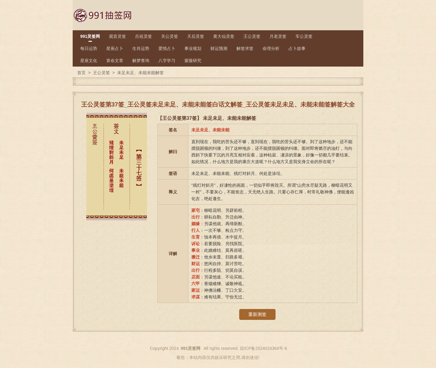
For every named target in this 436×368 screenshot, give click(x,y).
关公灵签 (169, 36)
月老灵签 (277, 36)
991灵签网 (90, 36)
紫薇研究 (192, 60)
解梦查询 (140, 60)
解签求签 (244, 48)
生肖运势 (140, 48)
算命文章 (114, 60)
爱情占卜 (166, 48)
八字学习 (166, 60)
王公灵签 (251, 36)
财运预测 (218, 48)
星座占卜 (114, 48)
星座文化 (88, 60)
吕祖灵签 (143, 36)
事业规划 (192, 48)
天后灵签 (195, 36)
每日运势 (88, 48)
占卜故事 (297, 48)
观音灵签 (117, 36)
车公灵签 (304, 36)
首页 (81, 72)
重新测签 (257, 314)
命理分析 (271, 48)
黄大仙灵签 (223, 36)
